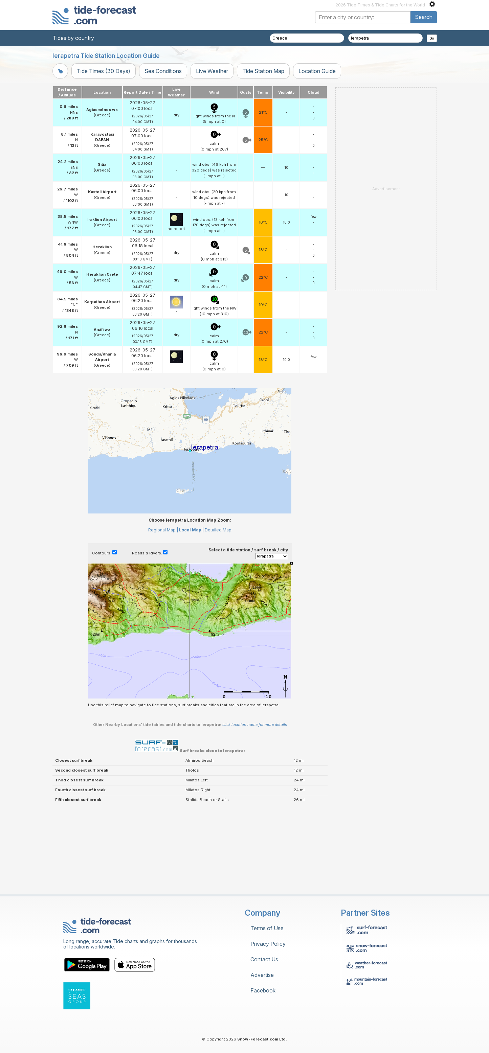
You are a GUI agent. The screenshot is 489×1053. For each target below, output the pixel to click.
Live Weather (212, 71)
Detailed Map (218, 529)
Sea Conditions (163, 71)
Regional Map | (163, 529)
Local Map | (191, 529)
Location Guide (317, 71)
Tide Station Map (263, 71)
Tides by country (73, 38)
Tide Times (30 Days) (103, 71)
